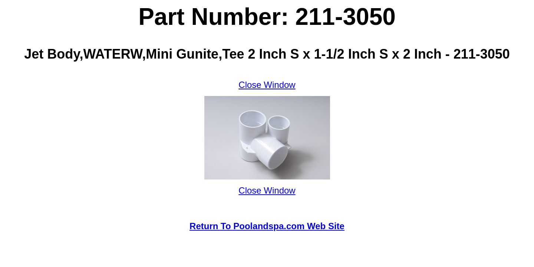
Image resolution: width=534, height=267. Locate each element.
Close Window (266, 85)
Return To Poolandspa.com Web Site (267, 226)
